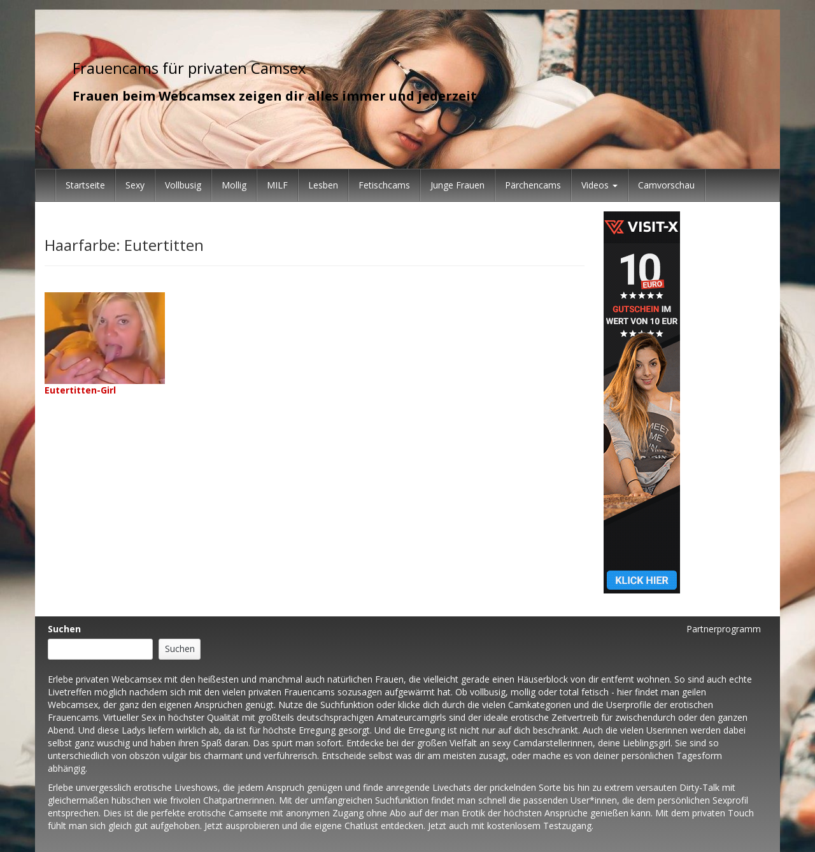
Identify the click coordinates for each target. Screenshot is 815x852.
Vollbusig (183, 185)
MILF (277, 185)
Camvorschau (666, 185)
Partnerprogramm (723, 629)
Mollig (234, 185)
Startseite (85, 185)
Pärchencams (533, 185)
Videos (599, 185)
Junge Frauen (457, 185)
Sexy (135, 185)
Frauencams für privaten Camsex (189, 67)
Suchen (64, 629)
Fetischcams (384, 185)
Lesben (323, 185)
